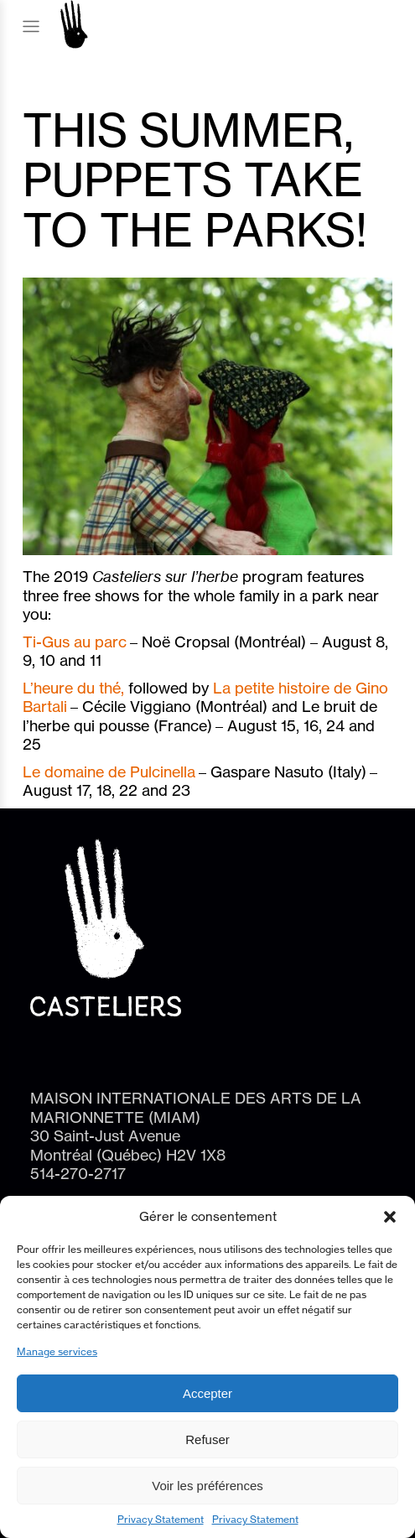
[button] (389, 1216)
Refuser (207, 1439)
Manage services (57, 1351)
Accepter (207, 1393)
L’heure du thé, (75, 687)
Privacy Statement (160, 1519)
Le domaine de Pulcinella (109, 771)
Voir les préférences (207, 1485)
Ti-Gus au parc (75, 641)
